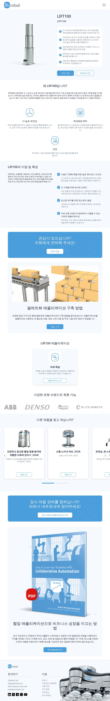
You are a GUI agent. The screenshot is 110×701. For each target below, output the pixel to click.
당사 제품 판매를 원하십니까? (55, 515)
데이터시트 (85, 73)
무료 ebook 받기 (55, 649)
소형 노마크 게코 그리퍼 (68, 451)
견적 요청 (65, 73)
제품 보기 (24, 474)
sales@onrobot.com (16, 689)
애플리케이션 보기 (55, 380)
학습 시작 (55, 326)
